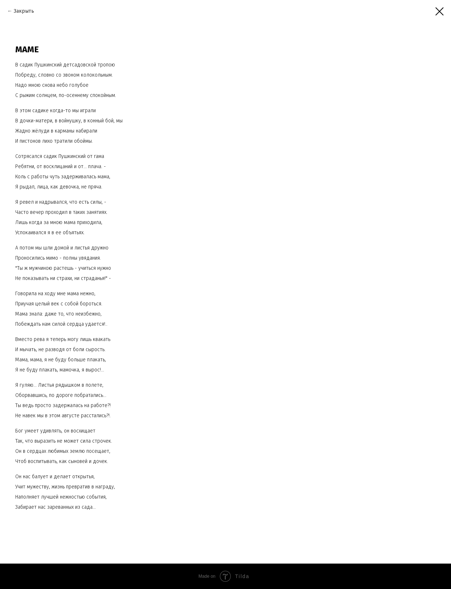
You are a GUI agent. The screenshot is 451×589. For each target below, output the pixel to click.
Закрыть (24, 11)
